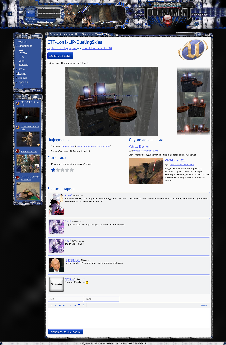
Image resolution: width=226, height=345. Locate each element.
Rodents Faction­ (29, 151)
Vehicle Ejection (139, 146)
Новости (22, 41)
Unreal (22, 60)
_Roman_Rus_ (68, 146)
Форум (21, 73)
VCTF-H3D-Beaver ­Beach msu (30, 178)
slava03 (69, 279)
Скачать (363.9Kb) (60, 56)
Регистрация (32, 21)
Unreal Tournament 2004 (87, 34)
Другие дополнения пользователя (93, 146)
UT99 (21, 57)
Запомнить (30, 19)
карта (72, 48)
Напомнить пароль (45, 21)
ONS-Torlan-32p (175, 160)
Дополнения (24, 46)
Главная (54, 34)
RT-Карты (23, 64)
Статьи (21, 69)
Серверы (22, 82)
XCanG (68, 195)
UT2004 (23, 53)
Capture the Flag (119, 34)
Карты (105, 34)
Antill (68, 221)
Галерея (22, 77)
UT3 (21, 49)
